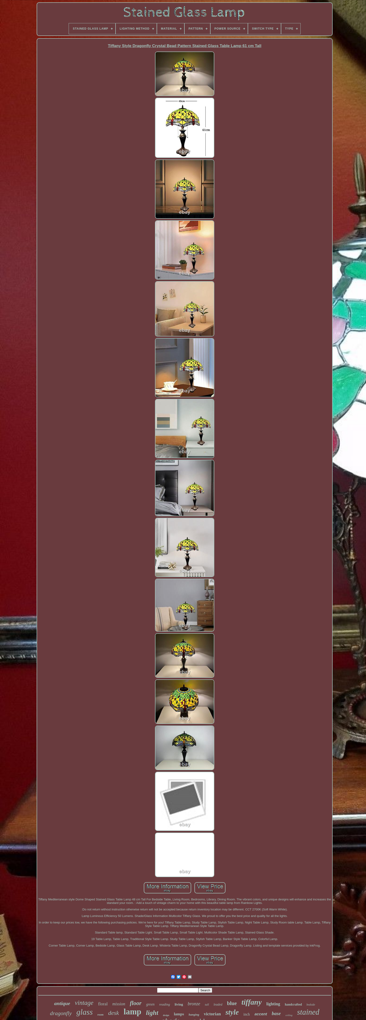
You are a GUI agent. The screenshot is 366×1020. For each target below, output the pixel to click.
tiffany (252, 1002)
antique (62, 1003)
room (100, 1014)
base (276, 1013)
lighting (273, 1004)
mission (118, 1004)
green (150, 1004)
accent (260, 1014)
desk (113, 1013)
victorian (212, 1013)
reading (164, 1004)
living (179, 1004)
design (166, 1015)
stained (308, 1012)
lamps (179, 1014)
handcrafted (293, 1004)
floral (103, 1003)
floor (135, 1003)
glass (84, 1012)
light (152, 1012)
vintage (84, 1002)
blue (232, 1003)
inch (246, 1014)
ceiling (288, 1015)
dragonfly (61, 1013)
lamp (132, 1011)
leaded (218, 1004)
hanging (194, 1014)
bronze (194, 1003)
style (232, 1012)
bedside (310, 1004)
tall (207, 1004)
